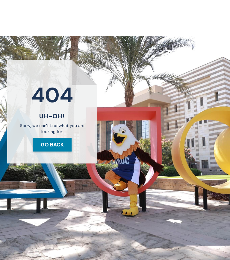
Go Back (52, 144)
